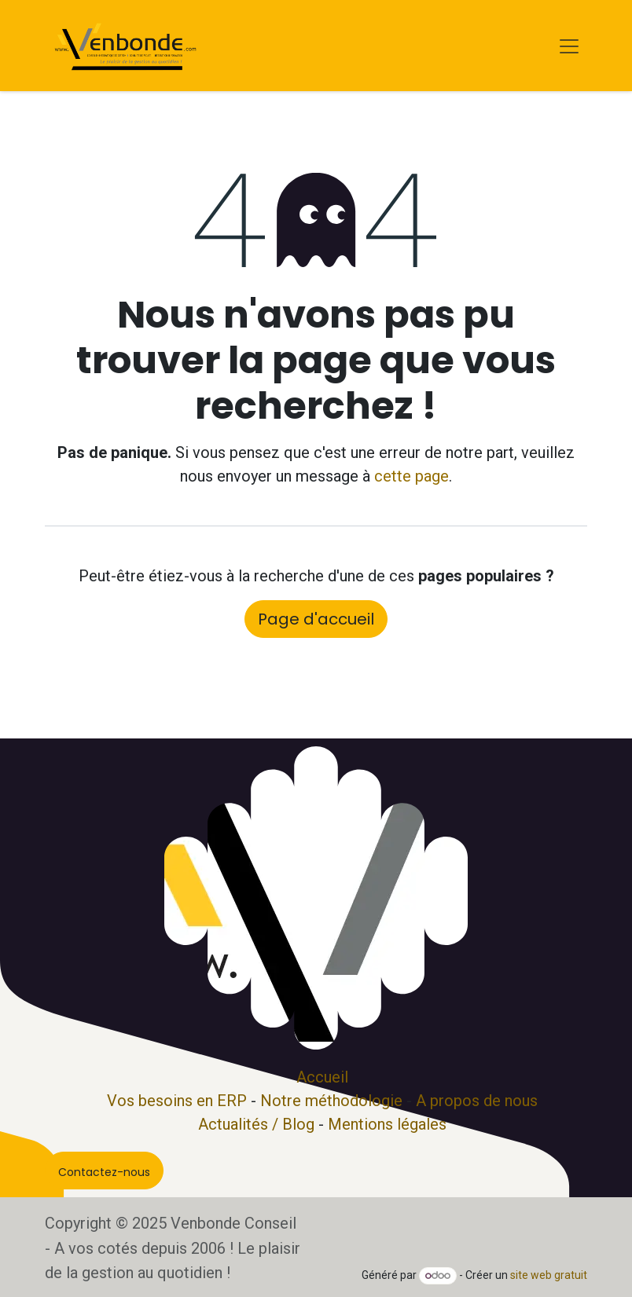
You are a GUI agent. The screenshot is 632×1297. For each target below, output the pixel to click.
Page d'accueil (316, 619)
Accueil (322, 1077)
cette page (411, 476)
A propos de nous (477, 1100)
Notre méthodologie (331, 1100)
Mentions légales (387, 1124)
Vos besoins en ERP (177, 1100)
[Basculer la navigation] (569, 45)
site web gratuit (548, 1275)
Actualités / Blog (256, 1124)
